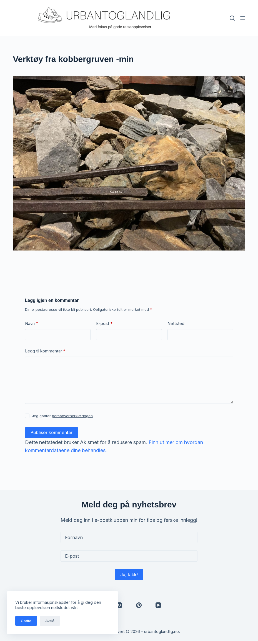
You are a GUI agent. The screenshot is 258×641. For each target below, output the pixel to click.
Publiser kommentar (51, 432)
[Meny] (242, 18)
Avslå (49, 621)
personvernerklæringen (72, 416)
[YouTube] (158, 605)
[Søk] (232, 18)
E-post (104, 323)
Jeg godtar (62, 416)
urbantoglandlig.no (161, 631)
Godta (26, 621)
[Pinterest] (139, 605)
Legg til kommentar (45, 351)
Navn (31, 323)
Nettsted (175, 323)
